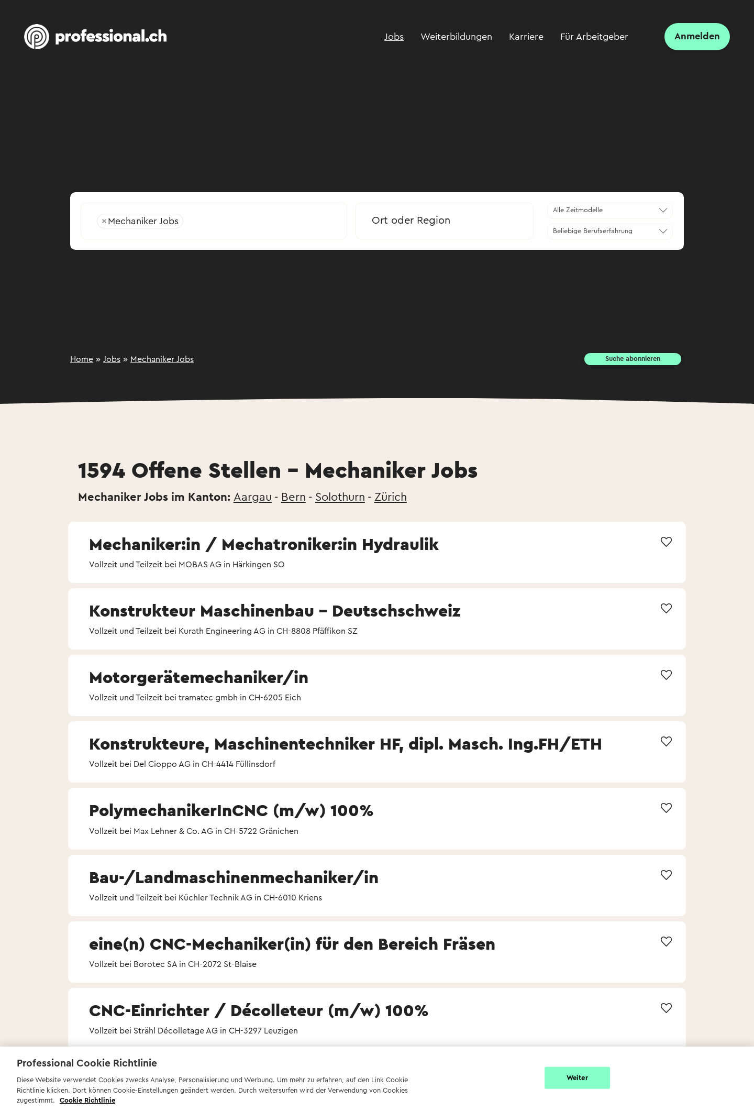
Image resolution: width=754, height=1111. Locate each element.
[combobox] (214, 217)
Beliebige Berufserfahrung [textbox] (593, 231)
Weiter (577, 1077)
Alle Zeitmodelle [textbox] (578, 210)
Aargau (253, 497)
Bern (293, 497)
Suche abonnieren (632, 359)
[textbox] (444, 220)
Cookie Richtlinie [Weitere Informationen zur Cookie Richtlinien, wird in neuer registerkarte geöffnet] (87, 1100)
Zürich (390, 497)
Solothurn (340, 497)
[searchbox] (257, 221)
